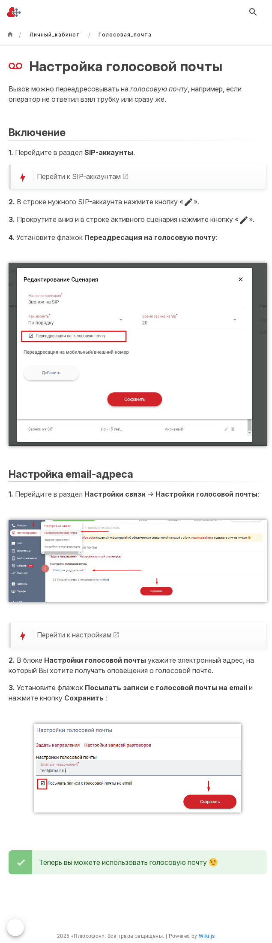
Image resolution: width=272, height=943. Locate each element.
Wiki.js (207, 936)
